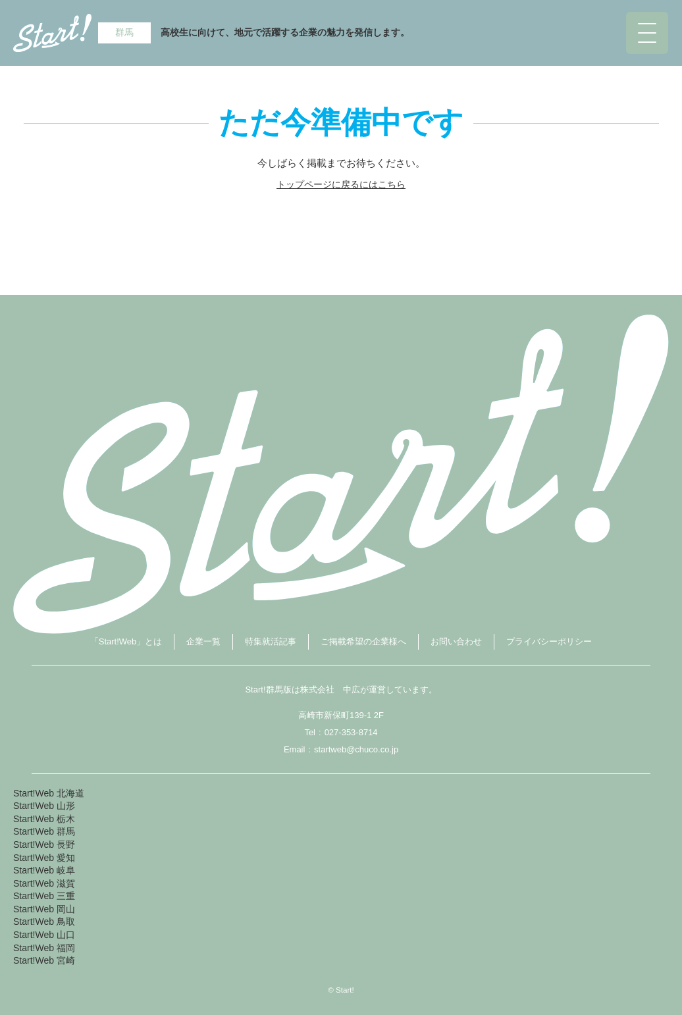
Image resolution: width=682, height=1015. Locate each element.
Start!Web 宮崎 (44, 960)
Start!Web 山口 (44, 934)
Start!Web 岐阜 (44, 870)
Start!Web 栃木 (44, 819)
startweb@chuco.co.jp (356, 749)
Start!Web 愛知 (44, 857)
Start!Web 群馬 (44, 831)
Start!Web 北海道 (48, 793)
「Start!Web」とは (126, 641)
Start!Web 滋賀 (44, 883)
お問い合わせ (456, 641)
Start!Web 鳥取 (44, 921)
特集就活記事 (270, 641)
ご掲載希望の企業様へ (363, 641)
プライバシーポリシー (549, 641)
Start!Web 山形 (44, 805)
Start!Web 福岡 (44, 948)
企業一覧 (203, 641)
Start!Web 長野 (44, 844)
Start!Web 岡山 (44, 909)
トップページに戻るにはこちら (341, 184)
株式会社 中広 (330, 689)
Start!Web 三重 (44, 896)
